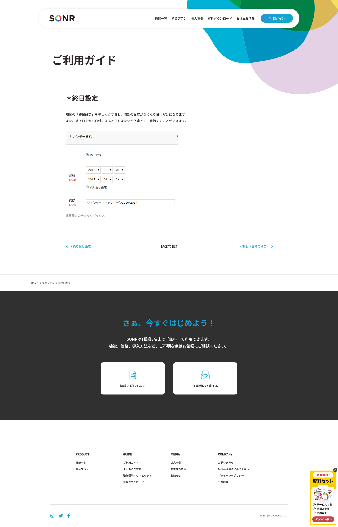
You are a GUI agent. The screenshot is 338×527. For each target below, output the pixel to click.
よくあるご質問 (132, 469)
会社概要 (223, 482)
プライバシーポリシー (231, 475)
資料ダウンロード (220, 18)
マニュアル (48, 283)
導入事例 (197, 18)
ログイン (277, 18)
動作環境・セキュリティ (137, 475)
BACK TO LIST (169, 246)
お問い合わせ (226, 462)
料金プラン (179, 18)
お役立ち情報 (245, 18)
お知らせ (176, 475)
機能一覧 (161, 18)
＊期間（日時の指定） (256, 246)
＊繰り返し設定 (78, 246)
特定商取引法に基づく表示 (233, 469)
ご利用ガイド (131, 462)
